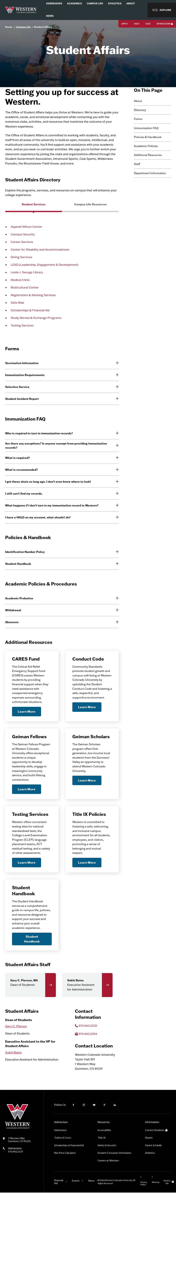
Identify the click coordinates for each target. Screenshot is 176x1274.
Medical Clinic (20, 305)
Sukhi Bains (13, 1134)
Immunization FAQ (146, 146)
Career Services (22, 268)
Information (152, 1203)
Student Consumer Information (114, 1234)
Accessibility (104, 1211)
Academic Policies (146, 164)
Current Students (156, 1211)
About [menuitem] (130, 3)
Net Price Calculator (65, 1234)
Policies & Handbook (147, 155)
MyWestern (165, 23)
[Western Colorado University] (17, 1209)
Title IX (101, 1219)
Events (76, 1262)
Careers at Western (108, 1241)
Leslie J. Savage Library (27, 298)
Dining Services (21, 283)
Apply (124, 23)
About (138, 119)
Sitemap (155, 1263)
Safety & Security (106, 1226)
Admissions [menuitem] (54, 3)
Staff (137, 182)
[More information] (115, 397)
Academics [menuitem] (74, 3)
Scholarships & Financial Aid (30, 336)
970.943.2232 (88, 1107)
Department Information (150, 191)
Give (148, 23)
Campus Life (23, 26)
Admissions (15, 1231)
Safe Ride (17, 328)
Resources (103, 1203)
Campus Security (23, 260)
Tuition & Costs (62, 1219)
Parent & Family (153, 1226)
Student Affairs (43, 26)
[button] (161, 10)
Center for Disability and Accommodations (40, 275)
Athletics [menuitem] (115, 3)
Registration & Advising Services (33, 321)
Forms (138, 137)
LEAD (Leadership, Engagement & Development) (44, 290)
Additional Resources (148, 173)
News (91, 1262)
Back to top (167, 1263)
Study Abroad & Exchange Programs (36, 343)
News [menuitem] (50, 15)
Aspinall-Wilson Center (26, 252)
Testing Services (22, 351)
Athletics (150, 1234)
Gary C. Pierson (16, 1107)
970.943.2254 (88, 1115)
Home (8, 26)
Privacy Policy (143, 1264)
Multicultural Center (25, 313)
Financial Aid (58, 1263)
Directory (140, 128)
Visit (136, 23)
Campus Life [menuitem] (95, 3)
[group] (33, 234)
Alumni (148, 1219)
